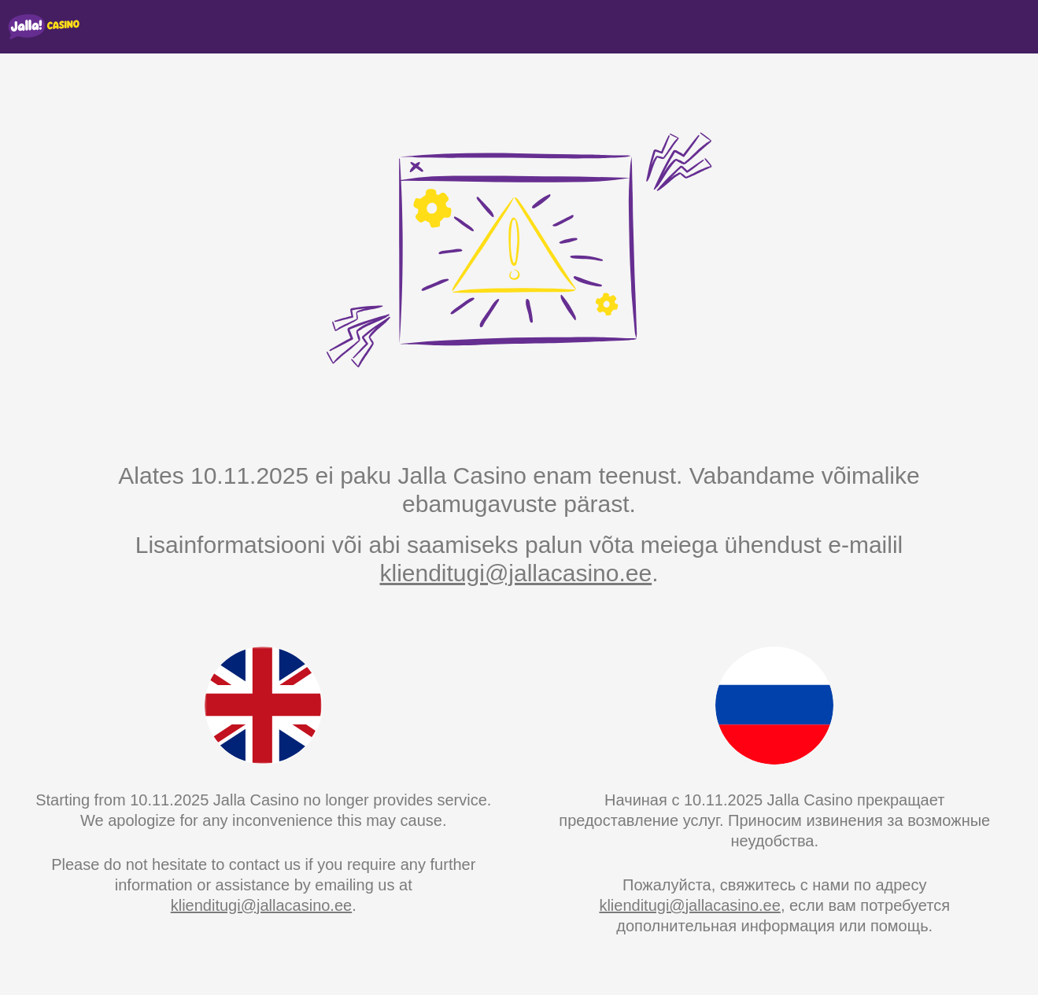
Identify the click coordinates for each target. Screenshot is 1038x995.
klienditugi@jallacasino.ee (515, 573)
